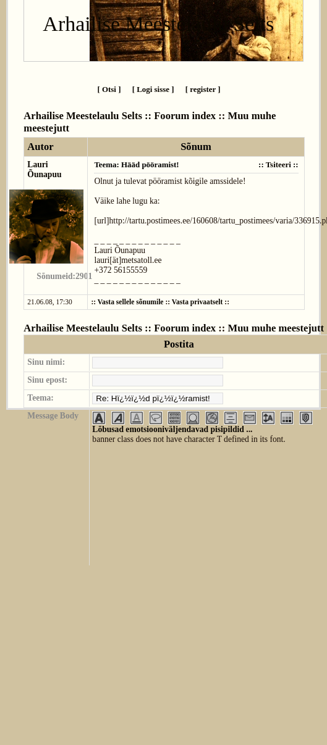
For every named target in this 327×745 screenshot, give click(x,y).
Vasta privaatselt (197, 302)
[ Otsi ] (109, 89)
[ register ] (203, 89)
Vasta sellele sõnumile (131, 302)
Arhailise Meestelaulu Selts (158, 23)
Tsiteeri (278, 164)
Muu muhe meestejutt (276, 328)
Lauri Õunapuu (44, 169)
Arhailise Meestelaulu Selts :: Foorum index (119, 116)
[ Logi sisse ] (153, 89)
